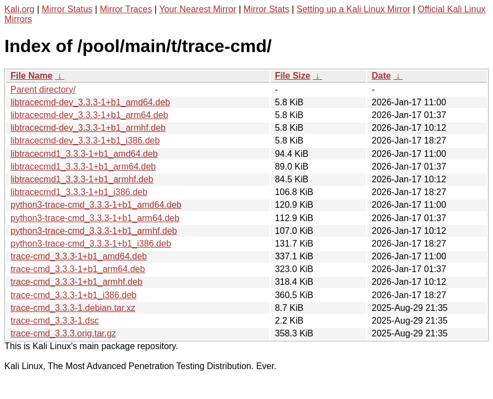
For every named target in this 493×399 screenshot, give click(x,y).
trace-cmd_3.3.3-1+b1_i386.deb (73, 295)
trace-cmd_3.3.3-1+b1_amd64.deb (79, 256)
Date (381, 75)
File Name (32, 75)
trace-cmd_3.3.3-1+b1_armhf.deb (77, 282)
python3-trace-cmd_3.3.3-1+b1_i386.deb (91, 243)
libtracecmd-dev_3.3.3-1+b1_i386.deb (85, 140)
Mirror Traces (126, 9)
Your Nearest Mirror (197, 9)
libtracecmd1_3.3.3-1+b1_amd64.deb (84, 153)
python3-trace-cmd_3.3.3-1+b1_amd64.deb (96, 204)
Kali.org (19, 9)
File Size (293, 75)
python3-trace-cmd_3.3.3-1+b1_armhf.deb (94, 231)
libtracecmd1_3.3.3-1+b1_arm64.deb (83, 166)
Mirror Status (67, 9)
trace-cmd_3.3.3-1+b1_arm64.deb (78, 269)
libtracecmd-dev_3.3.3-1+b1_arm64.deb (89, 115)
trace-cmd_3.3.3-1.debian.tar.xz (73, 308)
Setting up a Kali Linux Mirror (353, 9)
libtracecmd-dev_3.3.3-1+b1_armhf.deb (88, 127)
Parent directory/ (43, 89)
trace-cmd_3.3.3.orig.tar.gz (63, 333)
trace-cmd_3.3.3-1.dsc (55, 320)
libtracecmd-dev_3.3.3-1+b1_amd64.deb (90, 102)
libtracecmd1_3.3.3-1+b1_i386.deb (79, 192)
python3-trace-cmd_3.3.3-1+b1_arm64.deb (95, 218)
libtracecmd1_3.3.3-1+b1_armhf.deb (82, 179)
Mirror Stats (266, 9)
